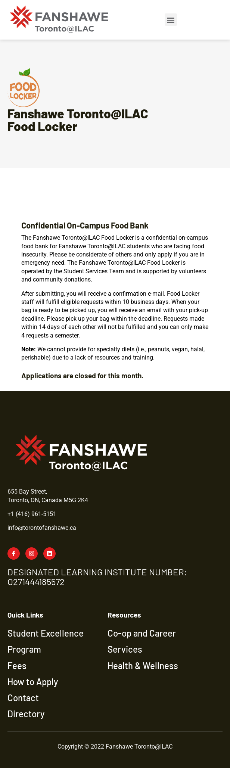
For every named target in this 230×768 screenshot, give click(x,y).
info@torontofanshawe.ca (41, 527)
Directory (25, 713)
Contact (23, 697)
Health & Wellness (143, 665)
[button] (171, 19)
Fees (17, 665)
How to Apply (32, 681)
